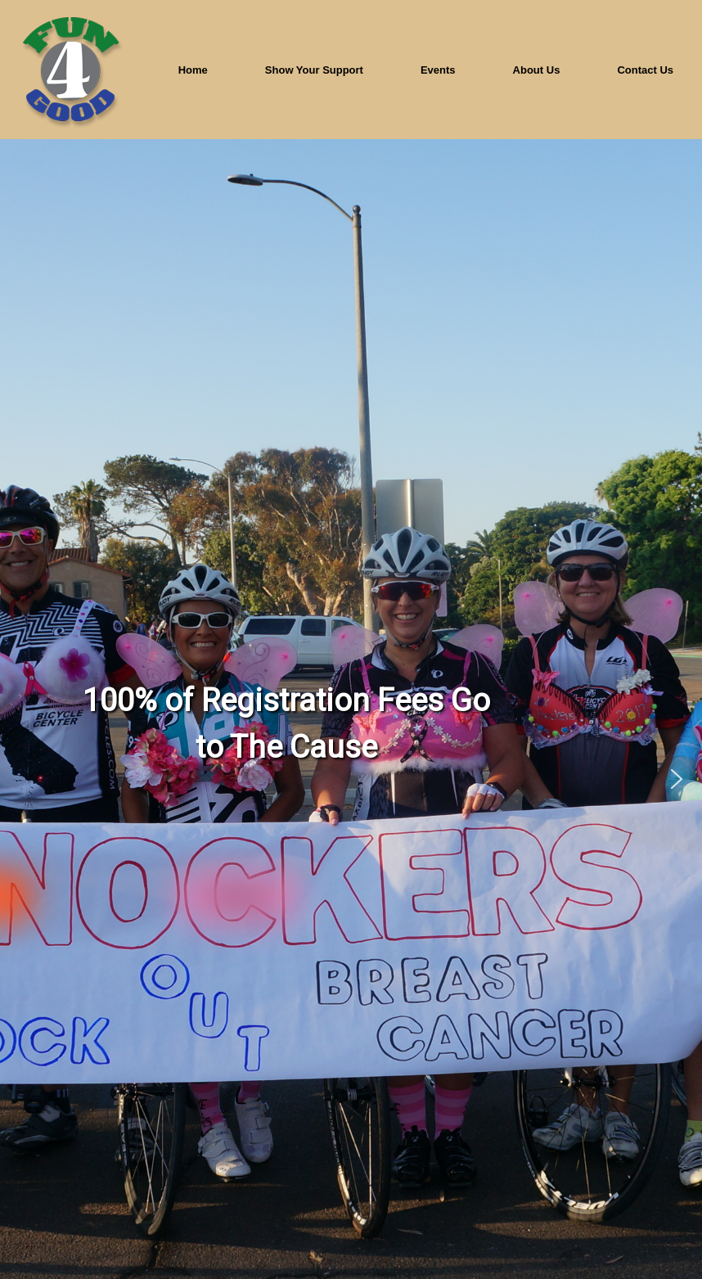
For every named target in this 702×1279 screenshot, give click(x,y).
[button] (677, 779)
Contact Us (645, 70)
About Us (536, 70)
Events (438, 70)
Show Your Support (314, 70)
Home (193, 70)
